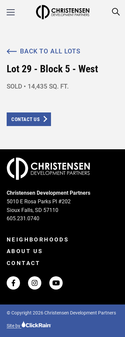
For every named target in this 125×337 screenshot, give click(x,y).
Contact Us (25, 119)
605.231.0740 (23, 218)
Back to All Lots (43, 51)
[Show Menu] (11, 12)
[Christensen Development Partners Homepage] (62, 12)
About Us (25, 251)
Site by (29, 325)
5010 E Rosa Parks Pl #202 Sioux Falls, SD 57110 (39, 205)
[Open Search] (116, 12)
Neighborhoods (38, 239)
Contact (24, 263)
